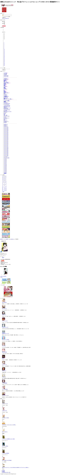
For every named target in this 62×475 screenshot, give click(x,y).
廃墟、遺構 (5, 115)
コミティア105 (6, 151)
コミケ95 (5, 159)
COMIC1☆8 (5, 124)
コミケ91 (5, 163)
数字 (3, 191)
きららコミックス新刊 (5, 339)
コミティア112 (6, 145)
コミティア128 (6, 130)
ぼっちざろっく (4, 308)
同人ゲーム (5, 120)
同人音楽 (5, 122)
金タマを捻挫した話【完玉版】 (7, 460)
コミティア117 (6, 140)
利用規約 (3, 471)
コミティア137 (6, 76)
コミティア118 (6, 139)
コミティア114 (6, 143)
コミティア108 (6, 148)
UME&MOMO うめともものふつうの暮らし (9, 424)
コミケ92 (5, 162)
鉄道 (4, 114)
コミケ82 (5, 171)
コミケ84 (5, 169)
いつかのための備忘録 (5, 453)
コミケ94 (5, 160)
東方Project (5, 118)
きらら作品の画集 (5, 389)
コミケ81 (5, 172)
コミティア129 (6, 129)
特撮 (4, 119)
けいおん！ (5, 112)
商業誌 (3, 257)
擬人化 (5, 113)
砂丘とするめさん (5, 431)
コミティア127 (6, 131)
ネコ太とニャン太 (5, 403)
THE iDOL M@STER (7, 106)
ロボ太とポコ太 (4, 410)
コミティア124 (6, 134)
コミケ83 (5, 170)
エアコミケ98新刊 (6, 157)
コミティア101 (6, 155)
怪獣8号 (3, 358)
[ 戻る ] (1, 277)
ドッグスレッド (4, 364)
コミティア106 (6, 150)
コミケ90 (5, 164)
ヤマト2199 (4, 345)
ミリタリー (5, 95)
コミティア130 (6, 128)
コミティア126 (6, 132)
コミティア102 (6, 154)
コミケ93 (5, 161)
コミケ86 (5, 167)
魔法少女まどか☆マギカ (7, 111)
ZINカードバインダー (5, 395)
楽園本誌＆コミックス (5, 333)
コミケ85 (5, 168)
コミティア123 (6, 135)
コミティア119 (6, 138)
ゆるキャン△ (4, 314)
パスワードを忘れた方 (5, 18)
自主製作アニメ (6, 121)
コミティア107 (6, 149)
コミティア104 (6, 152)
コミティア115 (6, 142)
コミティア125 (6, 133)
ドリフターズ (4, 370)
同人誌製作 (5, 110)
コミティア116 (6, 141)
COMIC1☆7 (5, 125)
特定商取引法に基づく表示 (6, 472)
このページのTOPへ (3, 276)
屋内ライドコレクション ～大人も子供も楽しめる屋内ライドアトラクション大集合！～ (15, 467)
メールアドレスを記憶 (6, 16)
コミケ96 (5, 158)
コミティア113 (6, 144)
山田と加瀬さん (4, 302)
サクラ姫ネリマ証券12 (5, 417)
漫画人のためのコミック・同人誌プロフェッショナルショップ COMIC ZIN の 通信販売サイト (30, 2)
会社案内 (3, 470)
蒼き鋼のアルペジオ (5, 327)
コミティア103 (6, 153)
